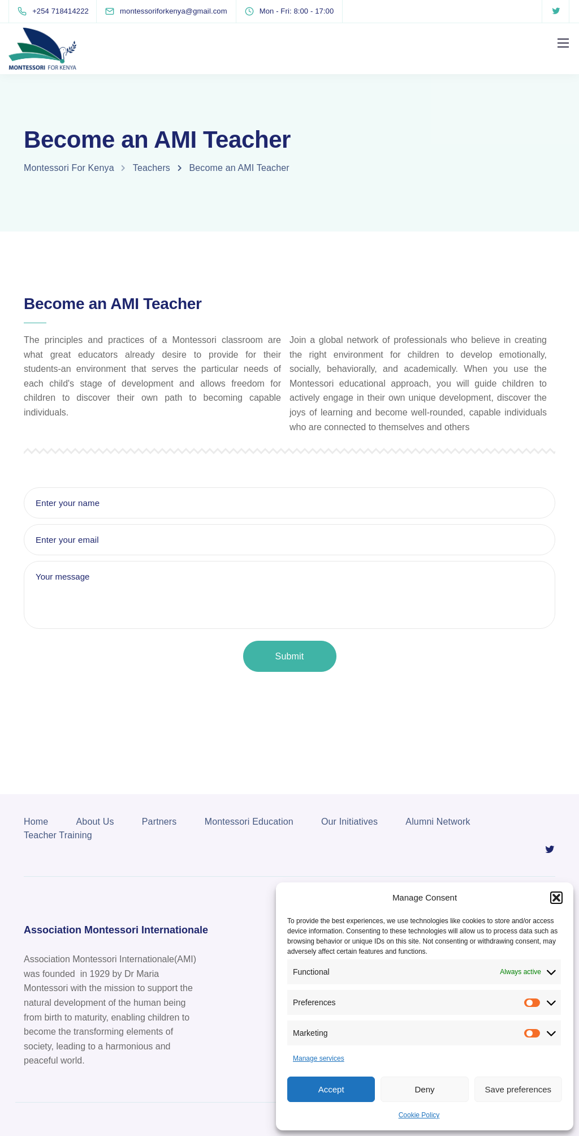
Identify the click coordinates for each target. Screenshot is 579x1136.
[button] (556, 897)
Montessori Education (249, 821)
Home (36, 821)
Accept (331, 1089)
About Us (95, 821)
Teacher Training (58, 835)
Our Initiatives (349, 821)
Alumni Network (437, 821)
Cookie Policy (419, 1115)
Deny (424, 1089)
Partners (159, 821)
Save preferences (518, 1089)
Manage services (318, 1058)
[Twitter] (555, 11)
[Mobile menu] (563, 43)
